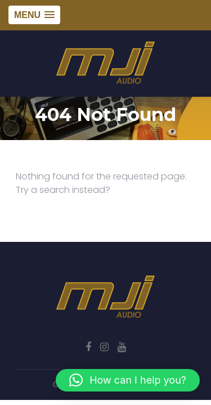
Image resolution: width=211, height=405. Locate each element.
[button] (128, 380)
